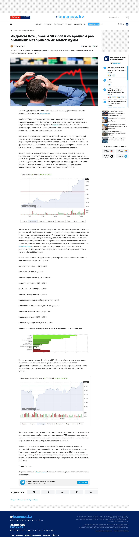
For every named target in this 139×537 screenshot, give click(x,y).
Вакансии (46, 535)
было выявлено (25, 247)
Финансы (47, 24)
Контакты (19, 535)
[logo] (69, 17)
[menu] (11, 24)
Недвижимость (79, 24)
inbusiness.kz (45, 114)
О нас (12, 535)
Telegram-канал (40, 472)
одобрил (56, 125)
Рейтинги (55, 535)
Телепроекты (36, 535)
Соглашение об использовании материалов (112, 531)
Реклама (27, 535)
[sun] (118, 24)
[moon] (123, 24)
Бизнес (38, 24)
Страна (68, 24)
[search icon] (127, 17)
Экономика (58, 24)
